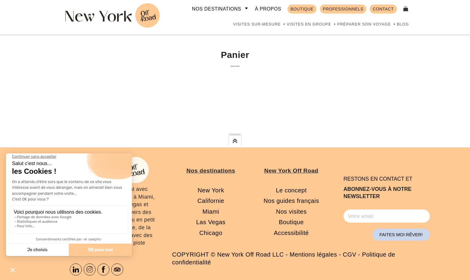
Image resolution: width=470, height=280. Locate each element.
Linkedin (76, 269)
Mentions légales (313, 254)
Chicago (210, 233)
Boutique (291, 222)
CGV (349, 254)
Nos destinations (216, 8)
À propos (268, 8)
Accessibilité (291, 233)
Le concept (291, 190)
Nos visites (291, 211)
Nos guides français (291, 200)
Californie (211, 200)
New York (211, 190)
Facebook (103, 269)
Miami (210, 211)
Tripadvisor (117, 269)
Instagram (90, 269)
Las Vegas (210, 222)
